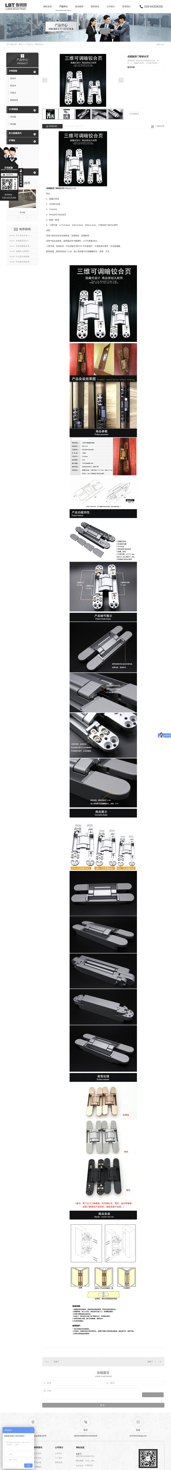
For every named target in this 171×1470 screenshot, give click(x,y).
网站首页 (47, 6)
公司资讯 (37, 1453)
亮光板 (22, 212)
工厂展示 (58, 1458)
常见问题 (37, 1462)
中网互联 (89, 1465)
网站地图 (79, 1461)
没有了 (56, 1362)
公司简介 (111, 6)
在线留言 (134, 113)
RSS (87, 1461)
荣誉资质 (58, 1462)
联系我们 (126, 6)
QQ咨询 (9, 174)
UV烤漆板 (13, 109)
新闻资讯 (95, 6)
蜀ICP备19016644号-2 (85, 1456)
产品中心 (63, 6)
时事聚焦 (37, 1467)
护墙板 (12, 140)
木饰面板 (13, 71)
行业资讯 (37, 1458)
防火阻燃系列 (15, 133)
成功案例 (79, 6)
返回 (160, 44)
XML (93, 1461)
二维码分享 (159, 126)
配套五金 (39, 44)
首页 (20, 44)
